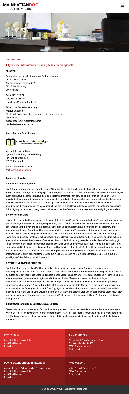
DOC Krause (11, 334)
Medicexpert (77, 362)
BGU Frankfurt (78, 334)
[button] (122, 5)
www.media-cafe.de (21, 170)
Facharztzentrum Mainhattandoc (24, 362)
